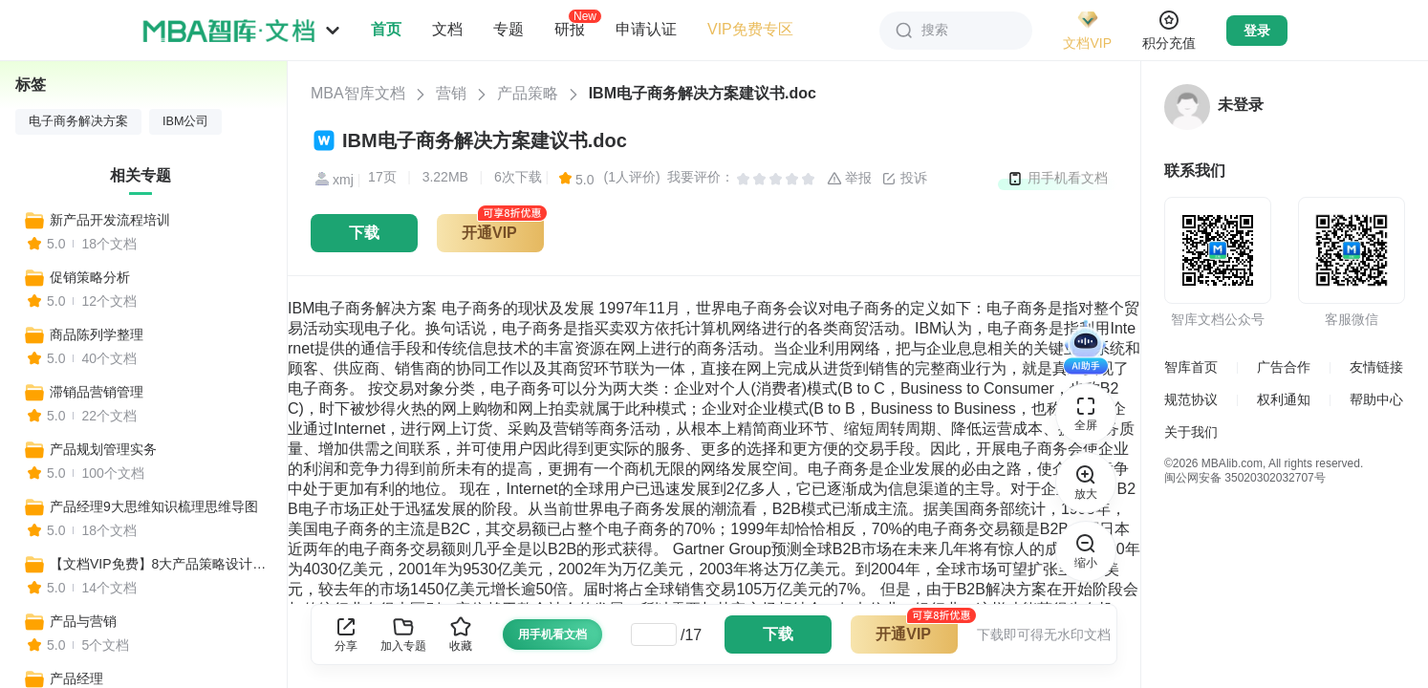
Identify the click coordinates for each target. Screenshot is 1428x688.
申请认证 (646, 29)
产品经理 (76, 678)
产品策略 (527, 93)
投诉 (904, 178)
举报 (850, 178)
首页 (386, 29)
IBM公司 (185, 121)
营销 (451, 93)
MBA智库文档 (358, 93)
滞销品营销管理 (96, 391)
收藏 (460, 634)
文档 (447, 29)
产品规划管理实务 (103, 449)
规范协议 (1191, 399)
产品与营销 (83, 621)
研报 (569, 28)
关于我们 (1191, 432)
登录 (1257, 30)
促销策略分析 (90, 277)
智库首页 (1191, 367)
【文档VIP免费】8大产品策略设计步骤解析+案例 (160, 563)
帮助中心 (1376, 399)
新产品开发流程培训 (110, 219)
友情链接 (1376, 367)
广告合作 (1283, 367)
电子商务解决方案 (78, 121)
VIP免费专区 (750, 29)
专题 (508, 29)
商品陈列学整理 (96, 334)
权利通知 (1283, 399)
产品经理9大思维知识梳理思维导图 (154, 506)
